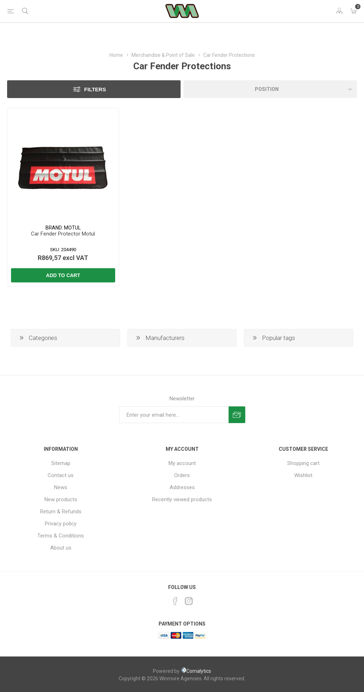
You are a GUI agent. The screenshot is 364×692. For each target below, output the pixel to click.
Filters (95, 89)
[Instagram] (188, 601)
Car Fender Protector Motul (63, 234)
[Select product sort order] (270, 89)
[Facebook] (175, 601)
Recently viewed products (182, 499)
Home (116, 55)
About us (60, 548)
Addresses (182, 487)
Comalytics (196, 671)
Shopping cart (303, 463)
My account (182, 463)
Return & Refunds (60, 511)
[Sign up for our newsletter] (174, 414)
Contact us (61, 475)
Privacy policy (60, 523)
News (60, 487)
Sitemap (60, 463)
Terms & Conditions (60, 535)
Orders (182, 475)
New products (60, 499)
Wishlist (303, 475)
